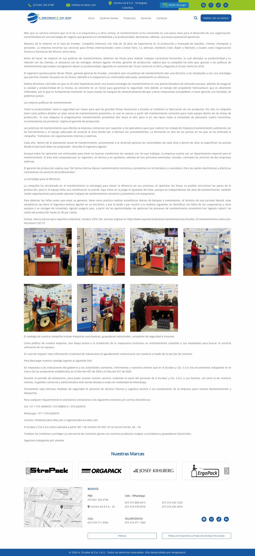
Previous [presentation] (28, 471)
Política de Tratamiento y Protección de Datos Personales (196, 535)
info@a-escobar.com (81, 5)
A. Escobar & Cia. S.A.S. (92, 552)
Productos (129, 18)
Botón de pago (174, 5)
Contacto (162, 18)
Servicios (146, 18)
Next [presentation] (226, 471)
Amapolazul (178, 552)
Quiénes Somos (109, 18)
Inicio (91, 18)
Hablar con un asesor (216, 18)
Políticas (122, 535)
